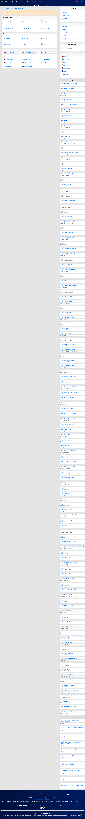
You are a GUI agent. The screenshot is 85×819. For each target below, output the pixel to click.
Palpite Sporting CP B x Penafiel (67, 307)
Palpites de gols (64, 805)
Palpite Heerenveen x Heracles (67, 189)
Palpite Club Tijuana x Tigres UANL (68, 520)
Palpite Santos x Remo (66, 600)
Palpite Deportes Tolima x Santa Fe (68, 173)
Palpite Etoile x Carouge (66, 504)
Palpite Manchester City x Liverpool (68, 706)
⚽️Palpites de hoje (65, 12)
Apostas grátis (64, 49)
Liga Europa (44, 52)
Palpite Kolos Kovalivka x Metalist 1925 (69, 514)
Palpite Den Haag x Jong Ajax (67, 525)
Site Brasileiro (46, 799)
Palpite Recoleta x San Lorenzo (67, 568)
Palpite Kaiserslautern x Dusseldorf (68, 695)
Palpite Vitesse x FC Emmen (67, 605)
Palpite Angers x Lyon (65, 136)
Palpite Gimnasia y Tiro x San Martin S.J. (69, 530)
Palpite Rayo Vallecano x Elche (67, 424)
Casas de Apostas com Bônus (67, 48)
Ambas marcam (64, 34)
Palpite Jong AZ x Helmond (67, 99)
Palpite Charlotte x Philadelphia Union (69, 658)
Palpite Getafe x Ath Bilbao (66, 323)
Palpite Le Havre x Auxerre (66, 131)
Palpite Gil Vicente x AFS (66, 328)
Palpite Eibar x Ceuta (65, 227)
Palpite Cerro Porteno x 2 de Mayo (68, 360)
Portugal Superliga (27, 62)
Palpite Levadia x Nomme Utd (67, 653)
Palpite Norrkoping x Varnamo (67, 679)
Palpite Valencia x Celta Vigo (67, 610)
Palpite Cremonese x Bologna (67, 275)
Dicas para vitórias (65, 32)
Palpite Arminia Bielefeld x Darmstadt (69, 104)
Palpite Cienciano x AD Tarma (67, 408)
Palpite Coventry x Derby (66, 472)
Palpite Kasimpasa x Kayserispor (68, 88)
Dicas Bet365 (64, 35)
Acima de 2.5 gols (65, 38)
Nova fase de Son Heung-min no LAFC (69, 778)
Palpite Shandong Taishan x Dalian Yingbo (70, 152)
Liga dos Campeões (27, 66)
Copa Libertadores (45, 55)
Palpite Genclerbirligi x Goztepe (67, 685)
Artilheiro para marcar (65, 40)
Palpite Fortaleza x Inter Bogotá (67, 237)
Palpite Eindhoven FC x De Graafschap (69, 386)
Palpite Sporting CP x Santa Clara (68, 397)
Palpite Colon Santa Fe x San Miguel (68, 163)
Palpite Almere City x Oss (66, 125)
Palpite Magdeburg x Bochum (67, 232)
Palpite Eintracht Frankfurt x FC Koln (68, 376)
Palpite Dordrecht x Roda (66, 109)
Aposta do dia (64, 28)
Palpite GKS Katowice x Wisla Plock (68, 711)
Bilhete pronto (64, 26)
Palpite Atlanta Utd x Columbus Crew (68, 536)
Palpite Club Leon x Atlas (66, 701)
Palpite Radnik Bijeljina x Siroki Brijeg (68, 349)
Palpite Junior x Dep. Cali (66, 626)
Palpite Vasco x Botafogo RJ (67, 184)
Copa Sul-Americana (45, 59)
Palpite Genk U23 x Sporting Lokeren (68, 291)
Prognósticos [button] (17, 1)
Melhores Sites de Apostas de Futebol (68, 46)
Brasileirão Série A (8, 55)
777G (42, 793)
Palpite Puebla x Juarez (66, 179)
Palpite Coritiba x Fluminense (67, 482)
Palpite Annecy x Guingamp (67, 434)
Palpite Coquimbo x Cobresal (67, 445)
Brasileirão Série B (8, 59)
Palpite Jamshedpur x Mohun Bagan (68, 461)
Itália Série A (25, 55)
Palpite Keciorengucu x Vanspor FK (68, 354)
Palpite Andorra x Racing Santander (68, 541)
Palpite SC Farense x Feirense (67, 552)
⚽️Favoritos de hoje (65, 15)
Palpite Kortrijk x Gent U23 (66, 259)
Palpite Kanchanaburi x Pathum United (69, 248)
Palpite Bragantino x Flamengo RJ (68, 344)
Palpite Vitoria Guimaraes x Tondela (68, 168)
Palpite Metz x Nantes (65, 402)
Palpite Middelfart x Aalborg (67, 488)
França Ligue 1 (7, 66)
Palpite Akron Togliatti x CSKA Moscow (69, 450)
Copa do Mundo (44, 62)
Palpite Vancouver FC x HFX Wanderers (69, 392)
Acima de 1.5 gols (65, 37)
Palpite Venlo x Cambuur (66, 157)
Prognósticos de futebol (33, 805)
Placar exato (57, 805)
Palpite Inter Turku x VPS (66, 669)
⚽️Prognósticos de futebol (66, 10)
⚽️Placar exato (64, 16)
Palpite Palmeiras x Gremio (66, 301)
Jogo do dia (64, 29)
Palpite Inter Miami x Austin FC (67, 578)
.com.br (7, 1)
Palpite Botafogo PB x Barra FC (67, 317)
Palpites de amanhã (50, 805)
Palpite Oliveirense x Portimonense (68, 498)
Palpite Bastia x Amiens (66, 493)
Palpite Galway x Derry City (66, 557)
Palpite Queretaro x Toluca (66, 296)
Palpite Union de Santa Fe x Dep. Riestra (69, 205)
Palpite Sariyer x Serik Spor (66, 632)
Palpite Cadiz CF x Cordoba (66, 216)
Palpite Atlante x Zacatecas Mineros (68, 221)
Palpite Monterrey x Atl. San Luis (68, 200)
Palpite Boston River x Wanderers (68, 584)
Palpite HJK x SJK (65, 637)
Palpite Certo (64, 31)
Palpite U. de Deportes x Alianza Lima (69, 83)
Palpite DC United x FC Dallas (67, 621)
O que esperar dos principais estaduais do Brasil (71, 749)
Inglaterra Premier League (28, 52)
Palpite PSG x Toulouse (66, 120)
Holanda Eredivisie (27, 59)
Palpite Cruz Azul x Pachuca (67, 381)
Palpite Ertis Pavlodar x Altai (67, 115)
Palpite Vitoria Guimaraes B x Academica (69, 456)
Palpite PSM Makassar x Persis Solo (68, 466)
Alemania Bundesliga (9, 52)
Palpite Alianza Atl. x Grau (66, 509)
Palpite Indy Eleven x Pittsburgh (67, 141)
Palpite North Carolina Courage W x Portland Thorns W (72, 546)
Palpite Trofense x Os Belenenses (68, 147)
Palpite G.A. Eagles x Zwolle (67, 573)
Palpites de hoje (42, 805)
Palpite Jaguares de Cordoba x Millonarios (70, 589)
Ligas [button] (27, 1)
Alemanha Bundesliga (66, 56)
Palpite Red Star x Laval (66, 333)
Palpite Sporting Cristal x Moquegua (68, 413)
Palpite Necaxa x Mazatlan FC (67, 440)
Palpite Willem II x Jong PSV (67, 674)
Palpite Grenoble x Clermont (67, 264)
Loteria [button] (40, 1)
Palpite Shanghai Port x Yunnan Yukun (69, 418)
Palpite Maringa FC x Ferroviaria (67, 477)
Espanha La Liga (8, 62)
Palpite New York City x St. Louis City (68, 370)
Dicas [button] (23, 1)
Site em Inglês (39, 799)
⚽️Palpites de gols (65, 18)
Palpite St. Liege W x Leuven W (67, 338)
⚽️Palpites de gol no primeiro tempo (68, 19)
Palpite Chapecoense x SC (66, 211)
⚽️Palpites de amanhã (66, 13)
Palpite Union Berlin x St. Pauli (67, 648)
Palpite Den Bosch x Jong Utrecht (68, 195)
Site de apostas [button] (34, 1)
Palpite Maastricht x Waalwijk (67, 616)
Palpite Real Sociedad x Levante (67, 365)
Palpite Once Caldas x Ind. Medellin (68, 280)
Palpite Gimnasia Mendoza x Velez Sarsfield (70, 690)
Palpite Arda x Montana (66, 312)
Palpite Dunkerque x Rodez (66, 93)
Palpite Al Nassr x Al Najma (67, 594)
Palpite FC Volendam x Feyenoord (68, 269)
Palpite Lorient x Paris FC (66, 243)
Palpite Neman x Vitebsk (66, 429)
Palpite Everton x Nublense (66, 642)
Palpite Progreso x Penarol (66, 663)
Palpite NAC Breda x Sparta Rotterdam (69, 562)
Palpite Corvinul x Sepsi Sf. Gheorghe (69, 285)
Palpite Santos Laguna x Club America (69, 253)
